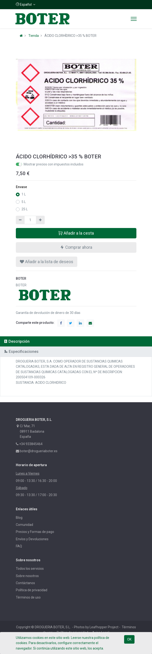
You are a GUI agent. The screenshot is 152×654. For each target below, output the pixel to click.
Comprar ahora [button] (76, 247)
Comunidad (24, 525)
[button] (25, 4)
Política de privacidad (31, 590)
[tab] (76, 341)
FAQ (19, 546)
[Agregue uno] (40, 220)
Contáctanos (25, 583)
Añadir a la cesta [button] (76, 233)
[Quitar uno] (20, 220)
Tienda (33, 36)
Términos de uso (28, 597)
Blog (19, 517)
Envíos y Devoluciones (32, 539)
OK (129, 639)
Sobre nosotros (27, 576)
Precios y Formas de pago (35, 532)
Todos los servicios (30, 568)
